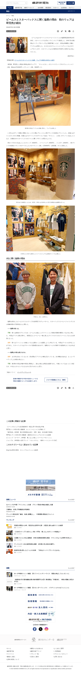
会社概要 (40, 7)
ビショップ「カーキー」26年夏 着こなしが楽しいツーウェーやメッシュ (29, 437)
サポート (56, 7)
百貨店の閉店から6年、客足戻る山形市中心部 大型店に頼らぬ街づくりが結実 (38, 525)
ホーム (8, 15)
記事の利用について (12, 659)
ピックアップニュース (24, 372)
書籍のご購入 (10, 656)
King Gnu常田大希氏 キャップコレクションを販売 (22, 450)
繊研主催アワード (36, 651)
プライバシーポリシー (60, 654)
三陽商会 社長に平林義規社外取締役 (18, 509)
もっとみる (71, 499)
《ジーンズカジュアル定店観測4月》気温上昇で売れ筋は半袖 (25, 426)
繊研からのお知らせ (36, 648)
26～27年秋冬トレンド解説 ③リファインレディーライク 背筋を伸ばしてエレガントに (41, 573)
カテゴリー (71, 11)
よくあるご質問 (58, 648)
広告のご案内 (34, 656)
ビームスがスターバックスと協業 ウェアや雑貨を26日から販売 (34, 60)
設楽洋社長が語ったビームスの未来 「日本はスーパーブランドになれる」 (37, 550)
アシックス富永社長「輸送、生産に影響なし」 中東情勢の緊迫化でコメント (30, 514)
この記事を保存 (11, 31)
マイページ (10, 654)
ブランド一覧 (34, 654)
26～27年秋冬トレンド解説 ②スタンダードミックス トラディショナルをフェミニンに (41, 587)
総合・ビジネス (18, 527)
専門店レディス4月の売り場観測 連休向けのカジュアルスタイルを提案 (28, 435)
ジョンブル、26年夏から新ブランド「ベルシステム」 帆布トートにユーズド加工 (31, 440)
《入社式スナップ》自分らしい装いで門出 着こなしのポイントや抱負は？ (37, 531)
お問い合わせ (57, 656)
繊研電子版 (18, 7)
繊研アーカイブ (29, 7)
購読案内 (48, 7)
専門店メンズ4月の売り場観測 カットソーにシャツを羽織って (25, 429)
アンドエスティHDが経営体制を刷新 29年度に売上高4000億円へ (34, 544)
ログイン (71, 7)
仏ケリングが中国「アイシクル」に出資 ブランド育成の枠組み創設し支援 (29, 504)
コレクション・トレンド (20, 575)
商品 (7, 11)
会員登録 (64, 7)
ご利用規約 (57, 651)
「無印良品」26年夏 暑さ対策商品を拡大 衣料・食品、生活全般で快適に (29, 432)
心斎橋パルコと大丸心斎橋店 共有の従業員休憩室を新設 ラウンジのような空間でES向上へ (43, 538)
